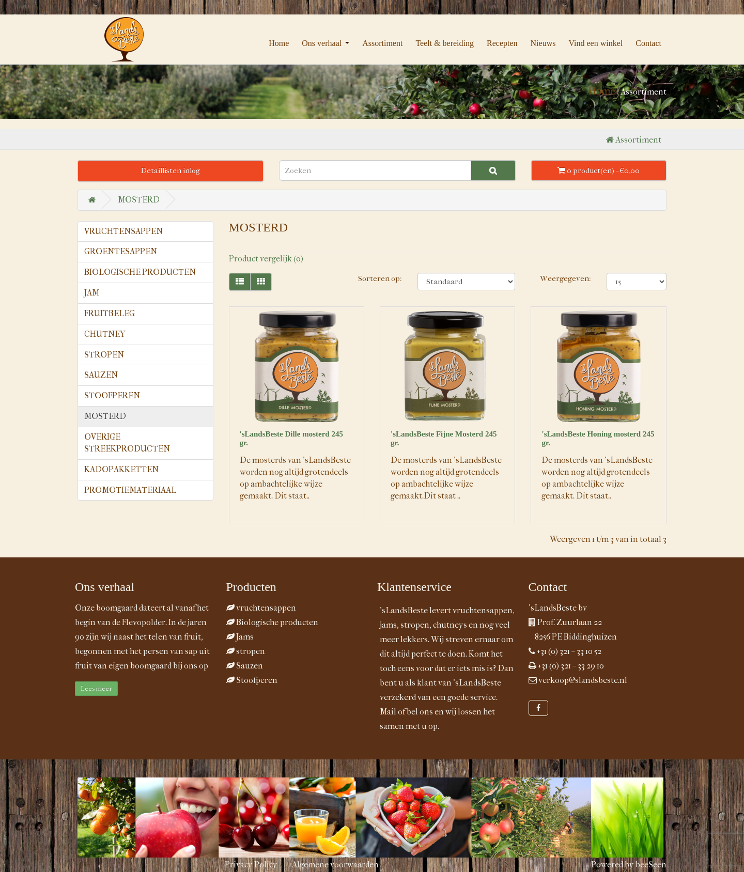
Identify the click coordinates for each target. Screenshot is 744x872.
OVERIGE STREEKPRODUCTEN (127, 443)
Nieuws (543, 43)
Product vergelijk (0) (266, 258)
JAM (91, 293)
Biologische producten (272, 622)
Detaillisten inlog (170, 170)
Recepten (502, 43)
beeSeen (651, 864)
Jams (240, 637)
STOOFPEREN (112, 395)
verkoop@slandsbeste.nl (582, 680)
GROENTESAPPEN (120, 251)
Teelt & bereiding (444, 43)
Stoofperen (251, 680)
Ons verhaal (322, 43)
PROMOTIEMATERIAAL (130, 490)
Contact (648, 43)
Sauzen (244, 666)
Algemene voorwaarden (335, 864)
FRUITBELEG (109, 313)
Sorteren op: (380, 278)
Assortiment (382, 43)
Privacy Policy (251, 864)
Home (279, 43)
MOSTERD (139, 200)
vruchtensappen (261, 608)
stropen (245, 651)
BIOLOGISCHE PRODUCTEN (140, 272)
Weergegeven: (565, 278)
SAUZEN (101, 375)
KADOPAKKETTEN (121, 469)
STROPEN (104, 355)
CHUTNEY (105, 334)
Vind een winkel (595, 43)
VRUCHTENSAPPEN (123, 231)
